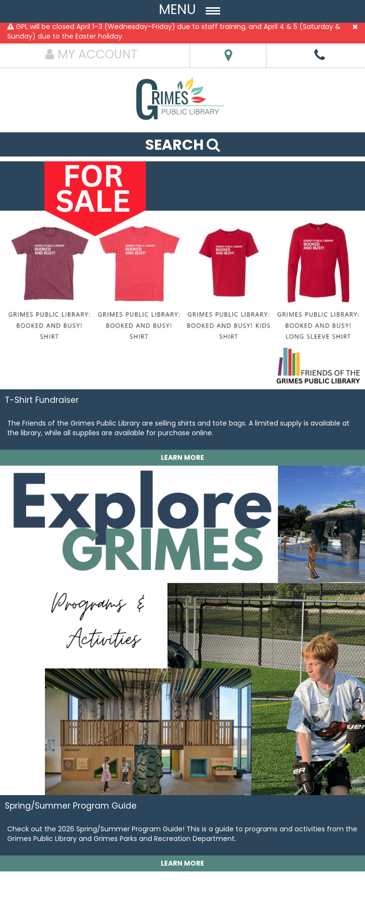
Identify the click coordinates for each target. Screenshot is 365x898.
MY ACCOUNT (91, 54)
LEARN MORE (182, 457)
